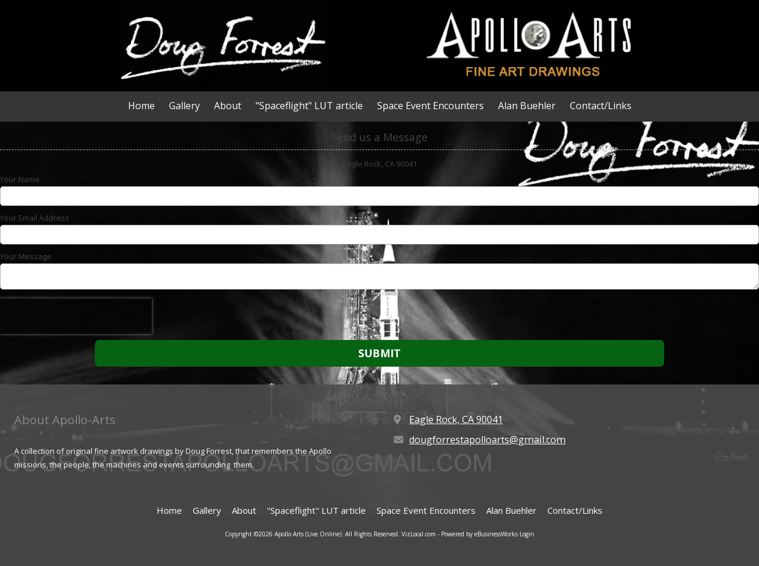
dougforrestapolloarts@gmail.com (487, 439)
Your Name (20, 179)
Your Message (26, 256)
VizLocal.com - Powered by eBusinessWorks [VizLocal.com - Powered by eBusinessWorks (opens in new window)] (459, 534)
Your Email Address (34, 217)
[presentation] (76, 316)
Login (526, 534)
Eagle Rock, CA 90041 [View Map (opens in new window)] (456, 419)
